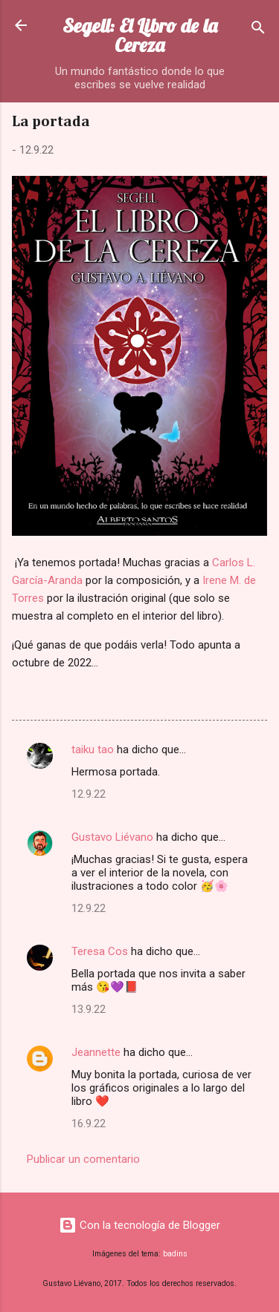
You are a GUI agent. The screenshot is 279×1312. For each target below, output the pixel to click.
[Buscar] (258, 30)
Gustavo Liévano (112, 837)
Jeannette (96, 1052)
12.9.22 (88, 794)
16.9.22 (88, 1123)
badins (175, 1254)
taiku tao (92, 749)
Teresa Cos (99, 951)
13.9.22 (88, 1009)
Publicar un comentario (83, 1159)
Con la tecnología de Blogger (139, 1225)
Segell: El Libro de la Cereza (139, 35)
